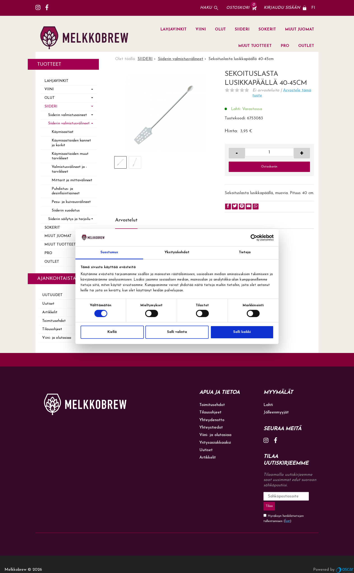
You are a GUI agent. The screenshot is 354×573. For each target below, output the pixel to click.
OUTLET (306, 46)
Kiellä (112, 332)
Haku (206, 8)
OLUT (220, 29)
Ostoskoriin (269, 166)
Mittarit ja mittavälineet (72, 180)
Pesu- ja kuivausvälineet (71, 202)
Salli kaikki (242, 332)
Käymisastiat (62, 132)
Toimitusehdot (54, 321)
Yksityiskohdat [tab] (177, 252)
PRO (285, 46)
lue (287, 510)
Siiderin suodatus (66, 210)
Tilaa (307, 496)
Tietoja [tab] (245, 252)
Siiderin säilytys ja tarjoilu (69, 219)
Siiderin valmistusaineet (67, 115)
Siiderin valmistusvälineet (69, 123)
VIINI (201, 29)
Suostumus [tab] (109, 252)
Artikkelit (49, 312)
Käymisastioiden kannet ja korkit (71, 143)
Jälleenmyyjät (276, 412)
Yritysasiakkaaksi (215, 443)
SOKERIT (267, 29)
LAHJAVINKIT (173, 29)
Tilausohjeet (52, 329)
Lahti (268, 405)
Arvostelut (126, 220)
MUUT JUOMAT (299, 29)
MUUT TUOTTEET (255, 46)
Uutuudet (52, 295)
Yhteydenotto (211, 420)
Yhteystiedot (211, 427)
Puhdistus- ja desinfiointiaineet (66, 191)
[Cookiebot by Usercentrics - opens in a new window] (254, 237)
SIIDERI (242, 29)
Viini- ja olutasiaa (56, 338)
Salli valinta (177, 332)
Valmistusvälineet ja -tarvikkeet (69, 169)
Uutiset (48, 304)
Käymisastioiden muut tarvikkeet (70, 156)
